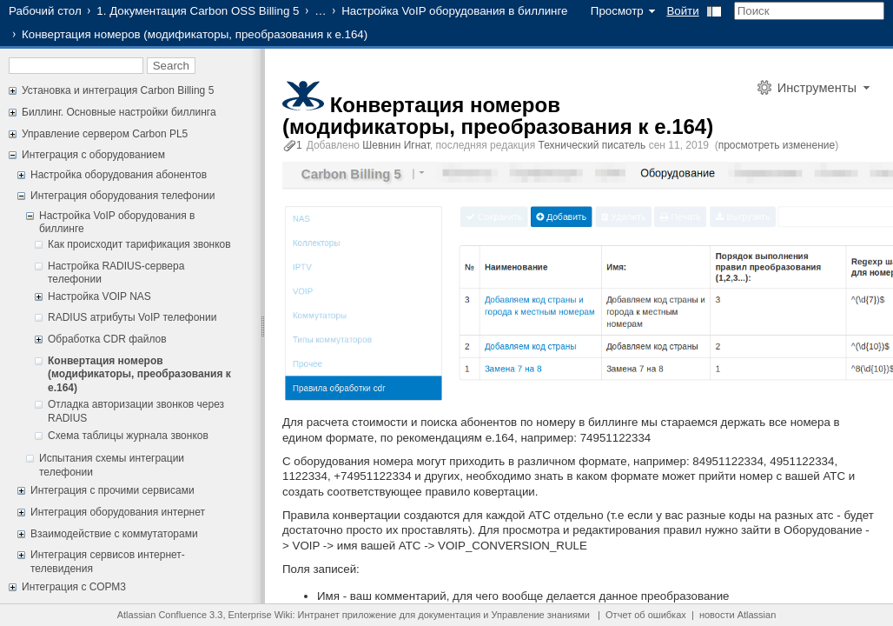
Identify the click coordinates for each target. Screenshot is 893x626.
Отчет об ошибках (645, 614)
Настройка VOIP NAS (99, 296)
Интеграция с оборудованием (93, 155)
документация (449, 614)
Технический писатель (592, 145)
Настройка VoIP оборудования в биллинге (454, 10)
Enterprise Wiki (260, 614)
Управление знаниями (541, 614)
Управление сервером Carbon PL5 (105, 134)
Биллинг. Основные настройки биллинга (119, 112)
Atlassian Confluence (162, 614)
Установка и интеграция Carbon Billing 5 (118, 90)
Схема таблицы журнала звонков (128, 436)
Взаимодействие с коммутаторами (114, 534)
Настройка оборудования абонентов (118, 175)
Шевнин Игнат (396, 145)
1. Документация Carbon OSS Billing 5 (197, 10)
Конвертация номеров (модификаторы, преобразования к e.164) (139, 374)
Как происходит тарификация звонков (139, 244)
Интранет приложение (347, 614)
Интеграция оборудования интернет (117, 512)
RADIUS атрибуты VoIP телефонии (132, 317)
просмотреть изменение (776, 145)
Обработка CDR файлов (107, 339)
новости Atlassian (737, 614)
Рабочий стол (45, 10)
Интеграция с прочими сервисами (112, 490)
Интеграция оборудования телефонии (122, 196)
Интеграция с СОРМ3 (74, 587)
